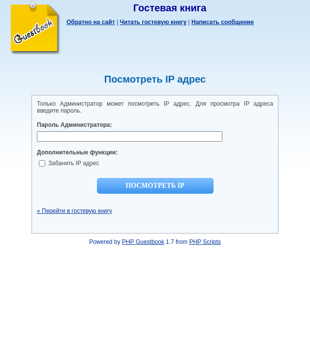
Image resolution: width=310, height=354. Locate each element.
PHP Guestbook (143, 241)
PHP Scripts (204, 241)
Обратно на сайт (90, 22)
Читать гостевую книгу (153, 22)
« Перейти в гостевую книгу (74, 210)
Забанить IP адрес (69, 163)
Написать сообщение (222, 22)
